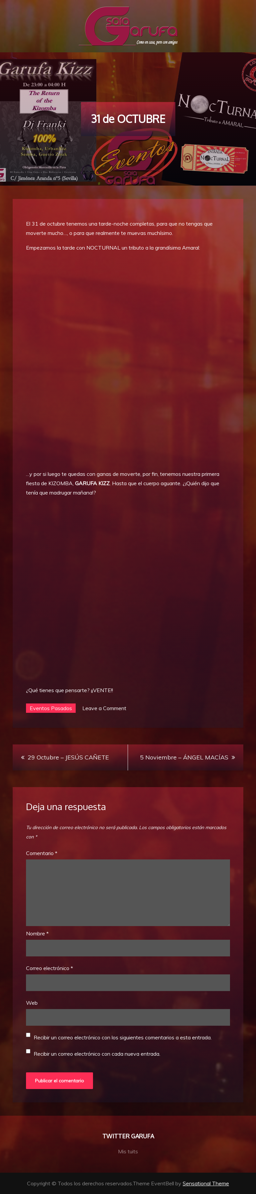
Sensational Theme (206, 1183)
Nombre (37, 933)
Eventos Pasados (51, 708)
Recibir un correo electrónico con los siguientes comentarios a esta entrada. (123, 1037)
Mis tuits (128, 1151)
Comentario (41, 853)
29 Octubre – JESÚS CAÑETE (68, 757)
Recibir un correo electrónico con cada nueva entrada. (97, 1053)
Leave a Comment (104, 708)
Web (32, 1002)
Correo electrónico (49, 968)
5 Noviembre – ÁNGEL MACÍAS (184, 757)
